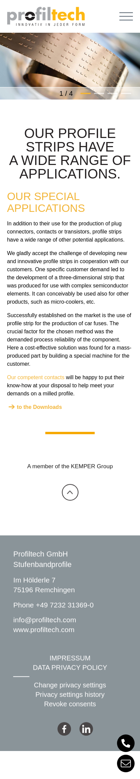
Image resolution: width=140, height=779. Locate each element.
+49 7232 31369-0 (65, 618)
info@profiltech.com (44, 633)
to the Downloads (39, 407)
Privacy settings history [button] (70, 707)
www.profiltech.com (43, 643)
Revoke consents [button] (70, 717)
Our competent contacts (36, 377)
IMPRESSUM (69, 671)
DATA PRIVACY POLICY (70, 680)
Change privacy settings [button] (70, 698)
